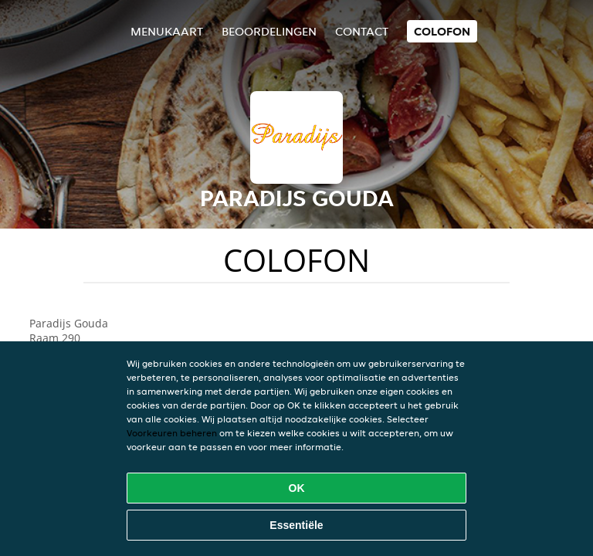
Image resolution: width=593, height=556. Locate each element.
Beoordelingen (269, 31)
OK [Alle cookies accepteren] (297, 488)
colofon (442, 31)
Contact (361, 31)
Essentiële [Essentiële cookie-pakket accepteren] (296, 525)
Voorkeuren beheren (172, 433)
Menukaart (166, 31)
